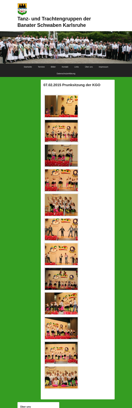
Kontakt (65, 67)
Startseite (28, 67)
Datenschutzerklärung (66, 73)
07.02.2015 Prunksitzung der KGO (71, 85)
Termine (41, 67)
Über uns (89, 67)
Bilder (53, 67)
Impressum (103, 67)
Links (76, 67)
